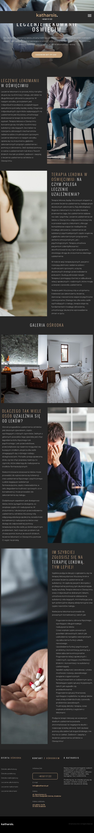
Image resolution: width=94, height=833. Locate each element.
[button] (90, 15)
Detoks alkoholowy (9, 769)
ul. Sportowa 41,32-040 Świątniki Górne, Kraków (46, 795)
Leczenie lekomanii (9, 791)
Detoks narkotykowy (9, 778)
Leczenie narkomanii (9, 787)
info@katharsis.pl (40, 786)
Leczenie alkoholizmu (10, 782)
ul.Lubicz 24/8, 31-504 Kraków (39, 805)
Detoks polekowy (8, 773)
